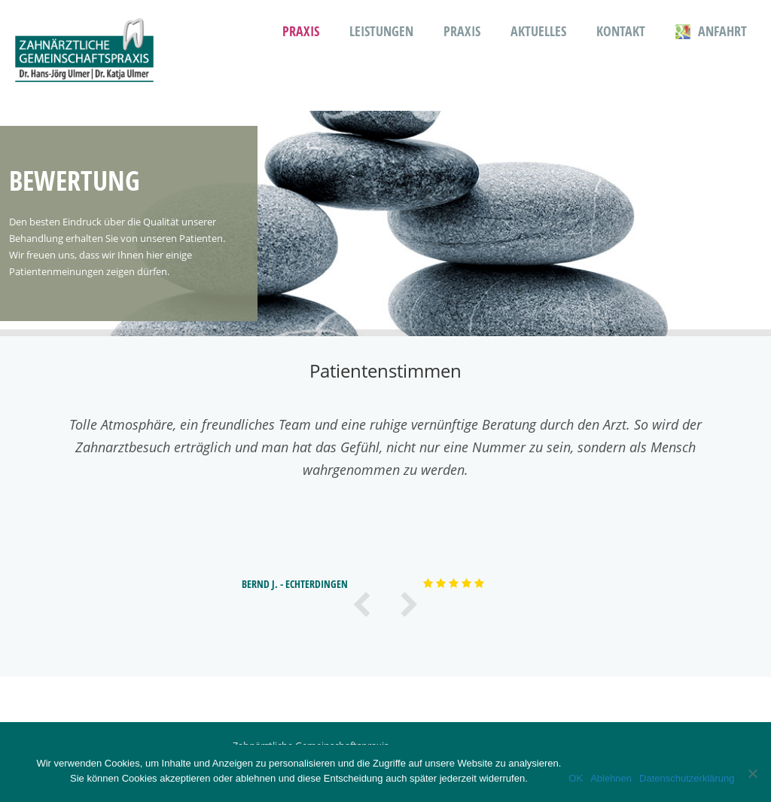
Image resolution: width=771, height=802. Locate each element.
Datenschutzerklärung (686, 778)
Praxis (300, 31)
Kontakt (620, 31)
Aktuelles (538, 31)
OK (575, 778)
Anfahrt (711, 31)
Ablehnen (611, 778)
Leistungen (381, 31)
